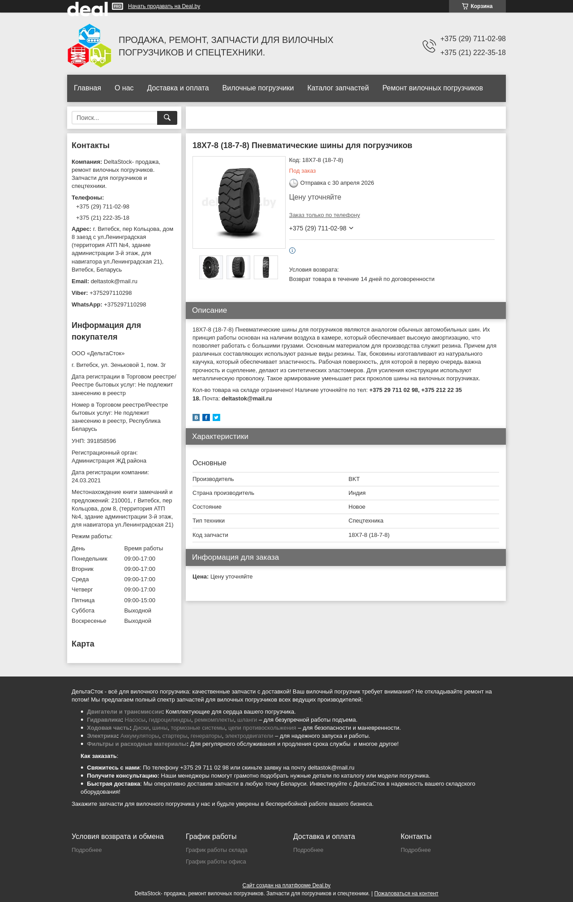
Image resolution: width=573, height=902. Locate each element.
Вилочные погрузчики (258, 88)
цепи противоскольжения (262, 727)
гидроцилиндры (170, 719)
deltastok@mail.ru (114, 281)
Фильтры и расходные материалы (137, 743)
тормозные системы (198, 727)
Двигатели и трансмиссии (124, 711)
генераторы (206, 735)
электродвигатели (249, 735)
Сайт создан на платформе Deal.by (287, 885)
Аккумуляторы (139, 735)
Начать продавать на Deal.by (164, 6)
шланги (247, 719)
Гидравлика (104, 719)
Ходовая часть (108, 727)
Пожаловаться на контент (406, 893)
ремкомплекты (214, 719)
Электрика (102, 735)
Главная (87, 88)
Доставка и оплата (178, 88)
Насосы (135, 719)
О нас (124, 88)
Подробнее (87, 850)
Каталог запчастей (338, 88)
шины (159, 727)
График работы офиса (216, 861)
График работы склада (217, 850)
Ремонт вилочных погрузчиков (432, 88)
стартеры (174, 735)
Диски (141, 727)
